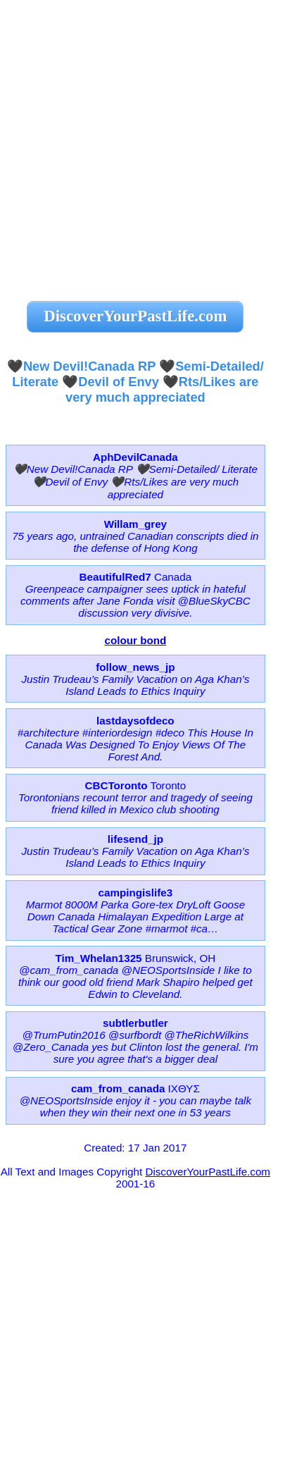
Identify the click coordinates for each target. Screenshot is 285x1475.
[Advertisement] (142, 142)
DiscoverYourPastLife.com (207, 1172)
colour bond (136, 640)
